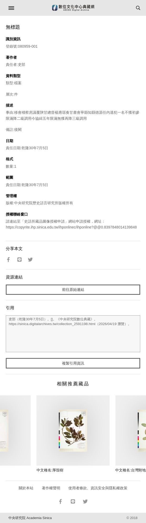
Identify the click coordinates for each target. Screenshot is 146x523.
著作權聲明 (51, 488)
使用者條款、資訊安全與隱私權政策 (97, 488)
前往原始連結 (73, 289)
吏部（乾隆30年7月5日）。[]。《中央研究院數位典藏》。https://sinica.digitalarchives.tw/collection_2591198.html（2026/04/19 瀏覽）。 (73, 333)
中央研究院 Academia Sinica (30, 518)
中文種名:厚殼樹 (50, 470)
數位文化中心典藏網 (73, 8)
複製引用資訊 (73, 363)
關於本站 (26, 488)
